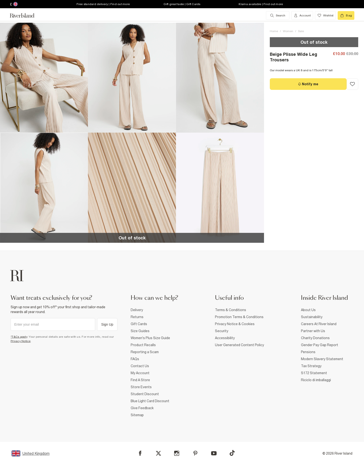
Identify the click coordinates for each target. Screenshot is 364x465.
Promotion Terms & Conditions (239, 317)
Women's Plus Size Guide (150, 338)
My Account (140, 373)
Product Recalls (143, 345)
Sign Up (107, 324)
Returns (137, 317)
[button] (44, 78)
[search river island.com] (278, 15)
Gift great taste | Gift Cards (182, 4)
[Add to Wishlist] (352, 84)
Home (274, 31)
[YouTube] (214, 453)
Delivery (137, 310)
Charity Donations (315, 338)
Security (221, 331)
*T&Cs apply (19, 336)
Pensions (308, 352)
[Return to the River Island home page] (26, 15)
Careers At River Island (318, 324)
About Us (308, 310)
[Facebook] (140, 453)
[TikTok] (232, 453)
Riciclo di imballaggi (316, 380)
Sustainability (311, 317)
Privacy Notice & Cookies (235, 324)
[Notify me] (308, 84)
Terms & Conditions (230, 310)
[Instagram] (176, 453)
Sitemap (137, 415)
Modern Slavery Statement (322, 359)
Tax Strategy (311, 366)
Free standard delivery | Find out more (103, 4)
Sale (301, 31)
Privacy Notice (21, 341)
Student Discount (145, 394)
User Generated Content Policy (239, 345)
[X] (158, 453)
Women (288, 31)
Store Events (141, 387)
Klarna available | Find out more (261, 4)
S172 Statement (314, 373)
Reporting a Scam (145, 352)
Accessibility (225, 338)
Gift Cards (139, 324)
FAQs (135, 359)
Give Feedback (142, 408)
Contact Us (140, 366)
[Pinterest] (195, 453)
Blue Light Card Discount (150, 401)
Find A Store (140, 380)
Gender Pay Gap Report (319, 345)
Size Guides (140, 331)
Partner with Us (313, 331)
